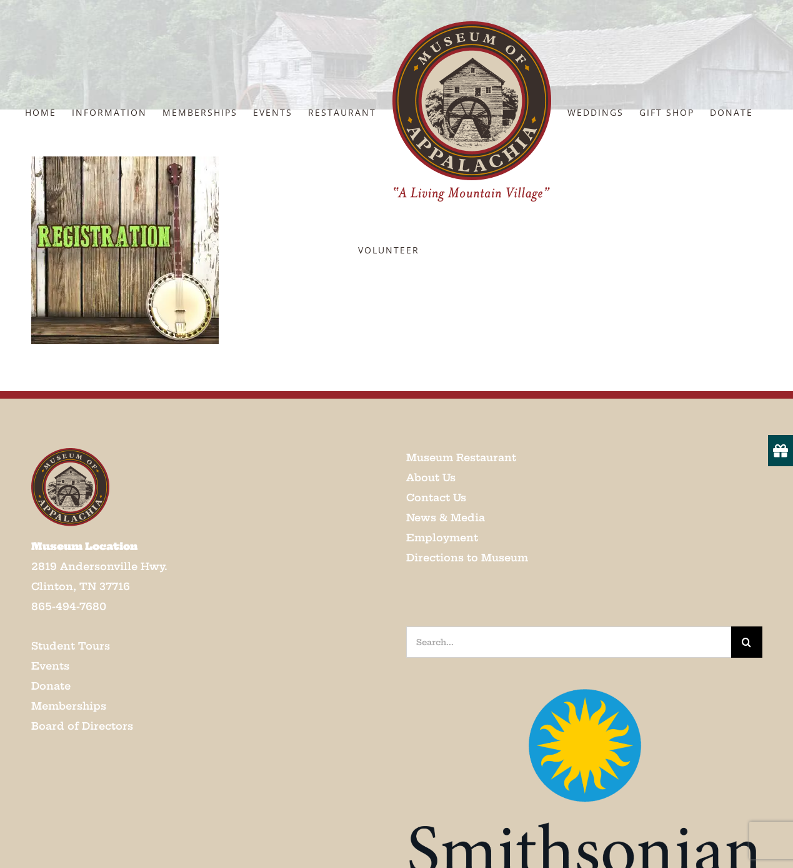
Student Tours (70, 646)
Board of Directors (82, 726)
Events (50, 666)
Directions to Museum (467, 557)
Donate (51, 686)
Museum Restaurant (461, 457)
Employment (442, 537)
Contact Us (436, 497)
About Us (431, 477)
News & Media (445, 517)
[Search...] (568, 642)
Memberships (68, 706)
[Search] (746, 642)
